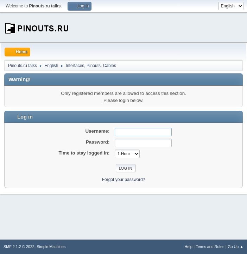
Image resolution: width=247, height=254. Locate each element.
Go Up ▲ (235, 246)
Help (188, 246)
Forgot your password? (123, 179)
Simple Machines (51, 246)
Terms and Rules (210, 246)
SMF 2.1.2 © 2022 (19, 246)
